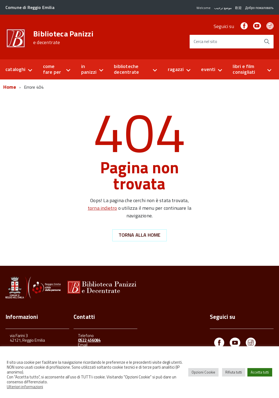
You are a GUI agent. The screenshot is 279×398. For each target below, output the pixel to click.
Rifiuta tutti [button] (233, 372)
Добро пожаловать (259, 7)
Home (9, 87)
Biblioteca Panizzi (63, 37)
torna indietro (102, 208)
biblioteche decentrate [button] (126, 69)
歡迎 (238, 7)
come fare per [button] (52, 69)
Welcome (203, 7)
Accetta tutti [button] (260, 372)
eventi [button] (208, 69)
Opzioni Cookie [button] (203, 372)
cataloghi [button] (15, 69)
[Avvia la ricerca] (267, 41)
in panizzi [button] (88, 69)
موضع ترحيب (223, 7)
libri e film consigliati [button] (244, 69)
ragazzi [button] (176, 69)
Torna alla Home (140, 235)
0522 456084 (89, 340)
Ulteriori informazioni (25, 387)
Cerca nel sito (205, 41)
